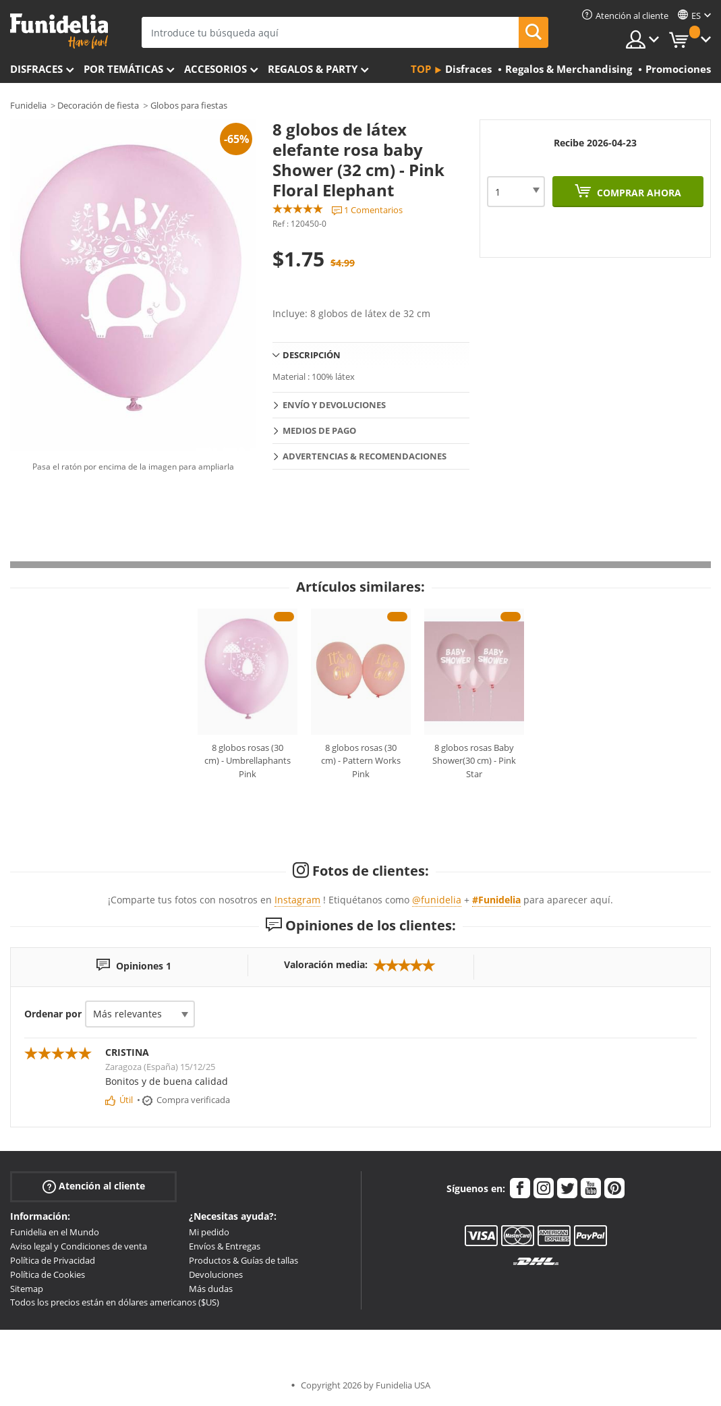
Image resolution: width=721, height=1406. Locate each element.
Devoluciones (216, 1274)
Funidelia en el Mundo (54, 1232)
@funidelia (436, 899)
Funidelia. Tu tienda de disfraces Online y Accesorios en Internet (59, 31)
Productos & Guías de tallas (243, 1260)
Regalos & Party (312, 69)
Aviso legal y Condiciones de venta (78, 1246)
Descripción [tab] (312, 355)
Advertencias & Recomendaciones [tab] (364, 456)
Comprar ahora (637, 192)
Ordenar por (53, 1013)
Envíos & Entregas (224, 1246)
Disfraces (36, 69)
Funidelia (28, 105)
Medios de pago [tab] (319, 430)
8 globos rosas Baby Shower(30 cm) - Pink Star (474, 760)
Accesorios (215, 69)
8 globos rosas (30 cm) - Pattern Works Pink (361, 760)
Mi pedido (209, 1232)
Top (421, 69)
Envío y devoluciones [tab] (334, 405)
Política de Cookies (47, 1274)
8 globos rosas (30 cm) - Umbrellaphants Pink (247, 760)
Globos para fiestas (188, 105)
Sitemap (26, 1289)
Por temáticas (123, 69)
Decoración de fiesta (98, 105)
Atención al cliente (93, 1186)
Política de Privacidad (52, 1260)
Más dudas (211, 1289)
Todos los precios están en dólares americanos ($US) (114, 1302)
